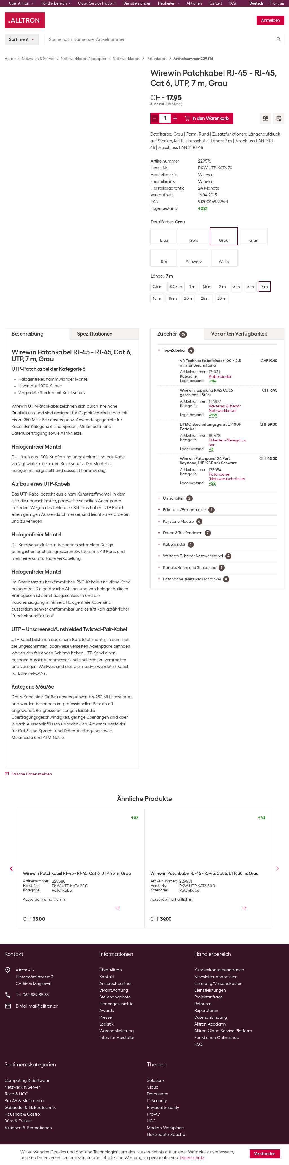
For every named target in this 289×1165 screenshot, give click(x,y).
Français (277, 3)
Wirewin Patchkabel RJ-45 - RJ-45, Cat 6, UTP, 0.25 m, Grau (78, 873)
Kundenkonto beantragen (219, 970)
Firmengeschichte (116, 1003)
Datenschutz (192, 1157)
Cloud (152, 1087)
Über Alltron (110, 970)
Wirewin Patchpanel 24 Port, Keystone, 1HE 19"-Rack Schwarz (208, 460)
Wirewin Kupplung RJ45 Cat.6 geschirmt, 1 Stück (206, 392)
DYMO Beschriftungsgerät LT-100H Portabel (211, 426)
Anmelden (270, 20)
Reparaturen (206, 1010)
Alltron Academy (210, 1024)
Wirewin (206, 174)
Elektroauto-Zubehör (167, 1134)
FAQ (232, 3)
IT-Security (157, 1100)
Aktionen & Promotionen (28, 1127)
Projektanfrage (208, 997)
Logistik (106, 1024)
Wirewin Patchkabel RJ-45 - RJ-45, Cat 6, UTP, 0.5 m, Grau (204, 873)
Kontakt (215, 3)
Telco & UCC (16, 1094)
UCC (151, 1121)
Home (10, 58)
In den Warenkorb (206, 118)
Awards (106, 1010)
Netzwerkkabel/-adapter (84, 58)
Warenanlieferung (116, 1030)
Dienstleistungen (137, 3)
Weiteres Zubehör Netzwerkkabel (225, 408)
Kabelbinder (220, 376)
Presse (105, 1017)
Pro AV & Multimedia (24, 1100)
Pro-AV (153, 1114)
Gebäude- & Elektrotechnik (30, 1107)
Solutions (156, 1080)
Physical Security (163, 1107)
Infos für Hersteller (116, 1037)
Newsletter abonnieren (216, 976)
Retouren (203, 1003)
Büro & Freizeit (18, 1121)
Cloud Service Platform (97, 3)
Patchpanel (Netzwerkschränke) (227, 476)
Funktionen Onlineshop (216, 1037)
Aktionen (194, 3)
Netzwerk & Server (38, 58)
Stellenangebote (115, 997)
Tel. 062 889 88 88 (32, 994)
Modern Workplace (165, 1127)
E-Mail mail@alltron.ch (37, 1006)
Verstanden (264, 1153)
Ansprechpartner (115, 983)
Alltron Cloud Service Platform (223, 1030)
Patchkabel (156, 58)
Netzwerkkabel (126, 58)
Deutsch (256, 3)
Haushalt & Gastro (22, 1114)
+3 (117, 908)
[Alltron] (25, 20)
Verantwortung (113, 990)
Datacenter (157, 1094)
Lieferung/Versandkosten (218, 983)
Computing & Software (27, 1080)
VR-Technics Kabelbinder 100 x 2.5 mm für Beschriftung (210, 362)
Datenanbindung (210, 1017)
